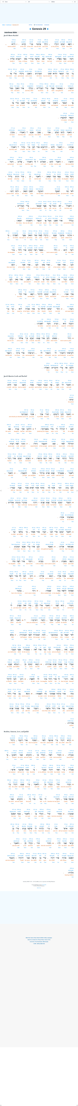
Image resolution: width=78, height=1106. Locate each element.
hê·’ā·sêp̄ (57, 189)
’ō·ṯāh (53, 485)
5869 (23, 439)
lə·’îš (33, 485)
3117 (17, 172)
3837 (32, 142)
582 (32, 483)
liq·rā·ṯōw (71, 350)
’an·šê (24, 544)
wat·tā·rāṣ (55, 321)
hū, (21, 306)
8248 (49, 69)
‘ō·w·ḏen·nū (69, 233)
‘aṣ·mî (46, 382)
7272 (56, 39)
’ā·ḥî (42, 412)
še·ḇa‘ (53, 471)
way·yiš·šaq (53, 292)
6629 (24, 54)
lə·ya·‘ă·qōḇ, (55, 412)
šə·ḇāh (19, 485)
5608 (9, 348)
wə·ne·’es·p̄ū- (59, 86)
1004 (17, 348)
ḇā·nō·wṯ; (16, 426)
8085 (54, 334)
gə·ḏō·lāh (21, 71)
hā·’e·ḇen (16, 86)
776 (38, 39)
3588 (71, 69)
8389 (49, 454)
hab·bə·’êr (61, 71)
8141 (47, 468)
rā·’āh (35, 247)
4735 (41, 186)
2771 (12, 128)
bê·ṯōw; (18, 350)
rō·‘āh (72, 247)
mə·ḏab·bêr (61, 233)
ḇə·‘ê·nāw (24, 500)
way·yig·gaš (12, 262)
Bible (3, 25)
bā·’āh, (40, 233)
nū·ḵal (54, 203)
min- (67, 71)
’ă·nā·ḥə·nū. (70, 145)
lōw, (41, 350)
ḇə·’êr (64, 56)
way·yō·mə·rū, (22, 130)
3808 (71, 186)
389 (50, 380)
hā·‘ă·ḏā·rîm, (39, 86)
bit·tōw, (67, 174)
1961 (55, 245)
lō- (73, 189)
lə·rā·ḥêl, (43, 306)
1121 (30, 39)
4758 (39, 454)
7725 (34, 98)
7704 (59, 54)
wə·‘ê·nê (23, 441)
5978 (12, 483)
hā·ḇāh (44, 529)
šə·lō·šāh (37, 56)
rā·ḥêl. (36, 441)
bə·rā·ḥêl (42, 471)
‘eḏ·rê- (32, 56)
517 (58, 260)
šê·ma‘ (38, 336)
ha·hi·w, (55, 71)
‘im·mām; (54, 233)
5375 (69, 39)
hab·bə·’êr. (71, 86)
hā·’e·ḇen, (55, 218)
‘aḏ (50, 203)
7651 (52, 468)
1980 (45, 39)
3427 (23, 380)
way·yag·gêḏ (56, 306)
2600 (71, 424)
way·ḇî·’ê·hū (31, 350)
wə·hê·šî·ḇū (34, 100)
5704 (48, 201)
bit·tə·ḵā (33, 471)
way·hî (55, 247)
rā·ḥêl (72, 174)
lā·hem (62, 130)
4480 (66, 69)
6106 (45, 380)
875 (64, 54)
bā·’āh (59, 174)
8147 (22, 424)
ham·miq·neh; (39, 189)
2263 (63, 348)
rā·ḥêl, (20, 247)
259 (11, 498)
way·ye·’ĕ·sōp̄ (49, 544)
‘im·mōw (14, 382)
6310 (9, 69)
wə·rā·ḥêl (45, 233)
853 (21, 84)
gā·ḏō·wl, (9, 174)
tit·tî (60, 485)
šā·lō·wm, (19, 159)
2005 (28, 172)
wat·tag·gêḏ (47, 321)
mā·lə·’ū (20, 529)
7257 (19, 54)
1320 (39, 380)
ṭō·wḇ (67, 485)
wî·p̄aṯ (45, 456)
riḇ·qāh (72, 321)
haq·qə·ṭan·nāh (43, 441)
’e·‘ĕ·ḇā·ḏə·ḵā (60, 471)
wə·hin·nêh (71, 56)
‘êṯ (68, 189)
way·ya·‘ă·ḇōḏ (67, 500)
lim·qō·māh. (64, 115)
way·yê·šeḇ (23, 382)
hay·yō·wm (16, 174)
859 (31, 128)
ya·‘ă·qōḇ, (56, 130)
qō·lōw (20, 292)
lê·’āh (17, 441)
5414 (59, 483)
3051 (43, 527)
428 (47, 363)
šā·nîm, (48, 471)
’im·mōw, (58, 262)
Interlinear (8, 25)
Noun (64, 48)
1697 (55, 363)
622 (60, 84)
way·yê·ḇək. (70, 306)
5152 (22, 142)
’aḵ (51, 382)
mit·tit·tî (42, 485)
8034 (8, 424)
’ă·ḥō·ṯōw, (20, 336)
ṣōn (26, 56)
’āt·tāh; (32, 382)
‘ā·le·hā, (12, 56)
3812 (62, 439)
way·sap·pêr (8, 350)
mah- (52, 426)
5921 (12, 54)
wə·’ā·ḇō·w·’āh (70, 544)
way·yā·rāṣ (11, 336)
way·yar (13, 42)
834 (44, 201)
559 (69, 128)
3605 (45, 84)
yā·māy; (13, 529)
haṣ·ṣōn (25, 189)
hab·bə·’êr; (39, 218)
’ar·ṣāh (39, 42)
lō (60, 203)
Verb (71, 48)
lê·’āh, (63, 441)
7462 (11, 186)
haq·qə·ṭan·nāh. (22, 471)
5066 (12, 260)
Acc (23, 92)
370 (38, 128)
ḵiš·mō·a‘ (54, 336)
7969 (37, 54)
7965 (43, 157)
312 (26, 483)
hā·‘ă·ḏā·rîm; (38, 71)
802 (33, 527)
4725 (64, 113)
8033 (42, 54)
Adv (43, 63)
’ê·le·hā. (62, 544)
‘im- (55, 174)
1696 (62, 231)
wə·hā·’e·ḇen (28, 71)
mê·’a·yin (38, 130)
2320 (8, 380)
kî (73, 71)
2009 (71, 54)
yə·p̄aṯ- (58, 456)
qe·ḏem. (23, 42)
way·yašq (28, 277)
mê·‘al (11, 86)
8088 (37, 334)
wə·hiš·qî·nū (29, 218)
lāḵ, (49, 485)
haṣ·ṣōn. (48, 174)
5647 (25, 410)
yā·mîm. (71, 397)
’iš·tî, (34, 529)
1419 (21, 69)
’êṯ (66, 365)
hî (66, 247)
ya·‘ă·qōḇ (62, 42)
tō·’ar (50, 456)
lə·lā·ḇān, (71, 365)
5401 (53, 289)
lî (57, 426)
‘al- (16, 71)
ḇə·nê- (31, 42)
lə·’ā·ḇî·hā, (15, 233)
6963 (19, 289)
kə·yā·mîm (18, 500)
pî (11, 71)
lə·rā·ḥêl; (40, 292)
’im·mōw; (22, 262)
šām (43, 56)
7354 (71, 172)
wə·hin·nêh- (49, 56)
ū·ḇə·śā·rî (39, 382)
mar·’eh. (40, 456)
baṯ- (14, 247)
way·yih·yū (34, 500)
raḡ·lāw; (56, 42)
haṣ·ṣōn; (43, 100)
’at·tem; (32, 130)
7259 (71, 319)
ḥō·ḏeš (9, 382)
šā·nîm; (43, 500)
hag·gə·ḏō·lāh (70, 441)
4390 (20, 527)
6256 (66, 186)
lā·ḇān (33, 145)
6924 (23, 39)
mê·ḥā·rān (12, 130)
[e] (71, 39)
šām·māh (51, 86)
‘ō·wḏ (22, 174)
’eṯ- (23, 86)
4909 (46, 424)
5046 (57, 304)
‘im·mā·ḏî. (12, 485)
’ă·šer (44, 203)
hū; (65, 321)
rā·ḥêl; (9, 456)
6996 (44, 439)
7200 (13, 39)
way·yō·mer (69, 130)
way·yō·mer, (37, 174)
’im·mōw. (66, 292)
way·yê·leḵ (45, 42)
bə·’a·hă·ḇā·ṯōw (69, 515)
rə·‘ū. (12, 189)
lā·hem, (53, 145)
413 (22, 348)
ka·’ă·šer (41, 247)
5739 (31, 54)
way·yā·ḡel (64, 277)
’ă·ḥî (64, 262)
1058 (71, 304)
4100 (51, 424)
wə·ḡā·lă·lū (30, 86)
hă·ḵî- (47, 412)
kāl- (28, 203)
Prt (73, 63)
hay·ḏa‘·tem (44, 145)
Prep (13, 63)
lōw (56, 350)
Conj (73, 78)
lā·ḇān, (57, 382)
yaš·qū (50, 71)
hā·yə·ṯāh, (64, 456)
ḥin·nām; (71, 426)
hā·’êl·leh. (46, 365)
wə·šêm (54, 441)
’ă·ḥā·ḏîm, (11, 500)
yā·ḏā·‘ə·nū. (70, 159)
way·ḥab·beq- (62, 350)
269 (20, 334)
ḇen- (8, 306)
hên (30, 174)
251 (48, 128)
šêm (9, 426)
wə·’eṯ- (48, 262)
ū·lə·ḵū (17, 189)
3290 (62, 39)
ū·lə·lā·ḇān (29, 426)
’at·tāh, (32, 412)
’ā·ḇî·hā (28, 306)
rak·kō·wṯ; (11, 441)
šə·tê (23, 426)
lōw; (35, 159)
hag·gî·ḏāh (62, 426)
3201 (54, 201)
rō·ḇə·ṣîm (18, 56)
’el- (23, 350)
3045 (45, 142)
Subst (23, 180)
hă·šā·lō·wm (42, 159)
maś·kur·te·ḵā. (45, 426)
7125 (71, 348)
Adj (23, 78)
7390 (11, 439)
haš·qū (31, 189)
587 (71, 142)
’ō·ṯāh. (62, 515)
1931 (54, 69)
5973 (53, 172)
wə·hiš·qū (55, 100)
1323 (66, 172)
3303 (57, 454)
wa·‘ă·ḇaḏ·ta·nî (24, 412)
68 (29, 69)
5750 (21, 172)
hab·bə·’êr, (64, 100)
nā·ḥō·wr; (22, 145)
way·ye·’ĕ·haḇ (27, 456)
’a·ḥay (49, 130)
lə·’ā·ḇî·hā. (40, 321)
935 (58, 172)
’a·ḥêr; (27, 485)
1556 (30, 84)
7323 (56, 319)
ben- (29, 145)
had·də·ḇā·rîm (54, 365)
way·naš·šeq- (47, 350)
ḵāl (47, 86)
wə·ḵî (12, 306)
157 (28, 454)
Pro (56, 78)
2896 (66, 483)
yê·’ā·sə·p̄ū (39, 203)
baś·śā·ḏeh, (58, 56)
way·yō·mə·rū (13, 145)
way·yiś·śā (69, 42)
